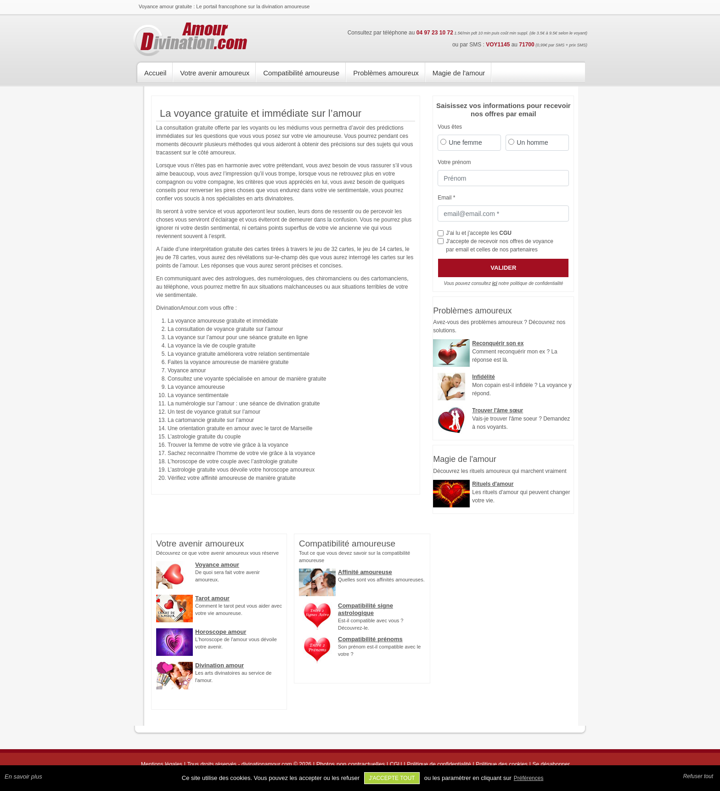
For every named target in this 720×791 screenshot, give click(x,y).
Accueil (155, 73)
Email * (446, 197)
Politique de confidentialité (439, 764)
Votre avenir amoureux (214, 73)
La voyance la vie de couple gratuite (211, 345)
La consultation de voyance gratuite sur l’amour (225, 329)
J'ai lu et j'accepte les (479, 233)
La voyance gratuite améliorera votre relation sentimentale (238, 354)
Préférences (529, 778)
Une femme (465, 142)
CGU (505, 233)
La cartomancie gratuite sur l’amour (211, 420)
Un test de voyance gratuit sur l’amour (214, 412)
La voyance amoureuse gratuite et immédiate (223, 321)
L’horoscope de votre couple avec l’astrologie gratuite (233, 461)
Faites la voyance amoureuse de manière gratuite (228, 362)
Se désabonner (551, 764)
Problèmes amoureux (386, 73)
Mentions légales (161, 764)
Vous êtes (450, 127)
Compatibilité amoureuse (301, 73)
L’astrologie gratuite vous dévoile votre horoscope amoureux (241, 470)
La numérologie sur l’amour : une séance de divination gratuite (244, 403)
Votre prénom (454, 162)
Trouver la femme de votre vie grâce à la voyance (228, 445)
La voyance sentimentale (198, 395)
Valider (503, 267)
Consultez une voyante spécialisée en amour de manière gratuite (247, 379)
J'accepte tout (392, 778)
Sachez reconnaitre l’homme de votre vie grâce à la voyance (241, 453)
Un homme (532, 142)
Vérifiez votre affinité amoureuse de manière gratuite (232, 478)
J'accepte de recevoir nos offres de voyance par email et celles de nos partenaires (499, 245)
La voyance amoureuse (196, 387)
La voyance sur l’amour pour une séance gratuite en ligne (238, 337)
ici (494, 283)
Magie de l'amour (459, 73)
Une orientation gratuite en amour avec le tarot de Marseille (240, 428)
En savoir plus (23, 776)
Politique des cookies (502, 764)
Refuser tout (698, 776)
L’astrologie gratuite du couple (204, 436)
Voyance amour (187, 370)
